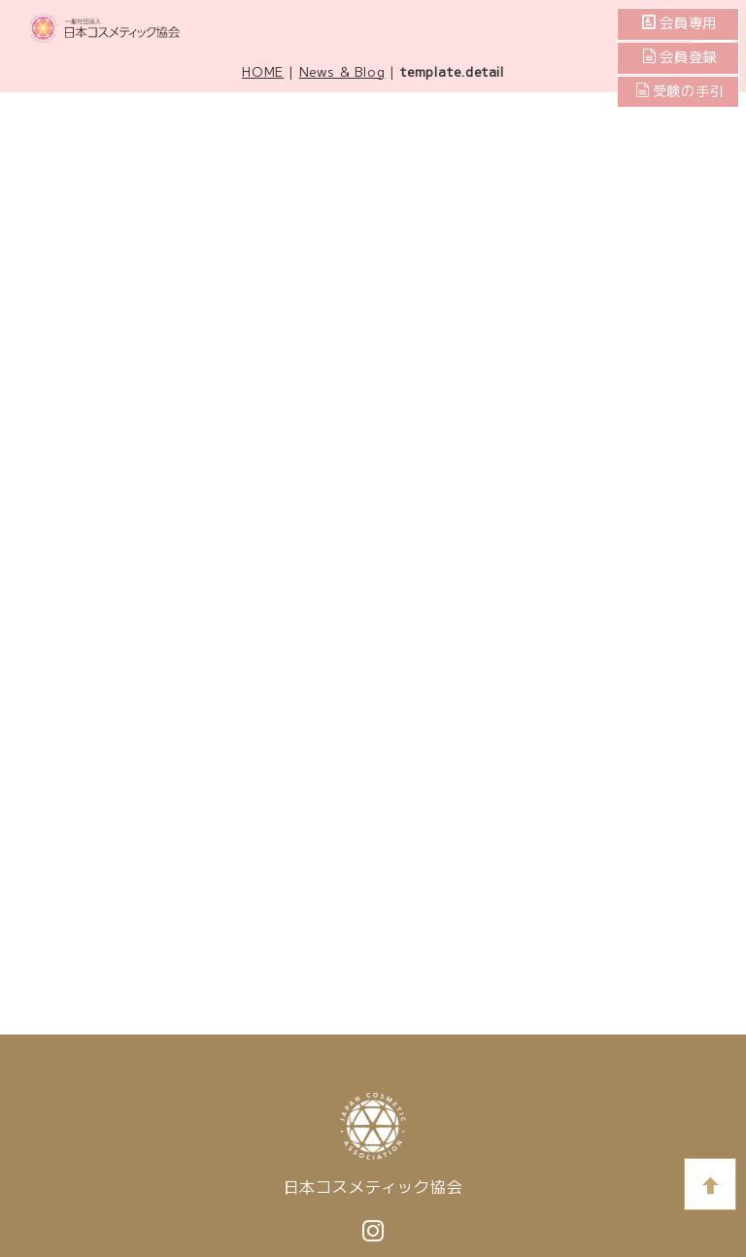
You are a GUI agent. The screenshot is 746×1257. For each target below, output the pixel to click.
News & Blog (342, 71)
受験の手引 (680, 91)
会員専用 (686, 23)
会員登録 (686, 57)
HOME (263, 71)
